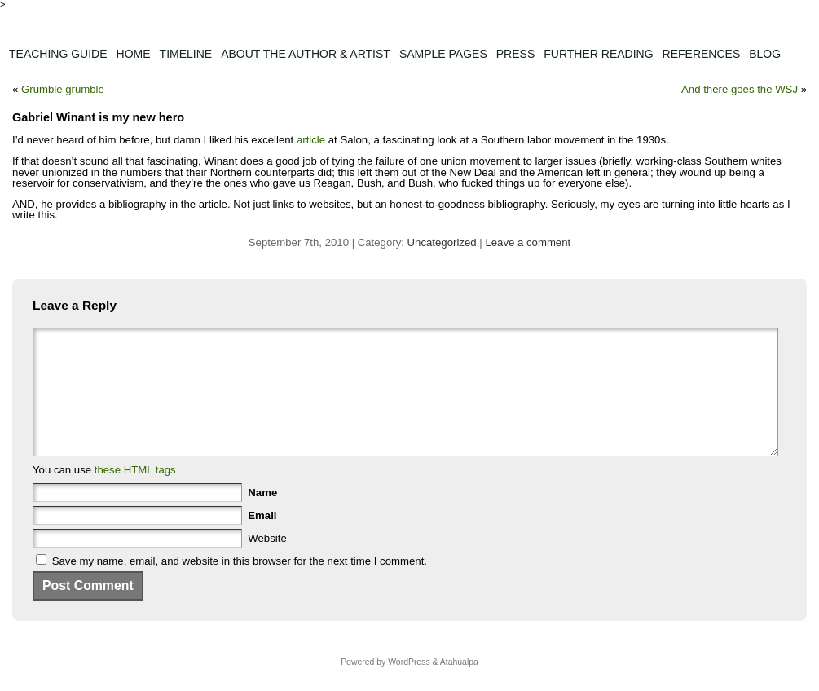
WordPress (408, 686)
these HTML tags (135, 494)
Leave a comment (527, 242)
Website (267, 563)
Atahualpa (459, 686)
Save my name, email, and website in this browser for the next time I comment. (239, 585)
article (311, 140)
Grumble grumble (62, 89)
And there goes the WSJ (739, 89)
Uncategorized (442, 242)
